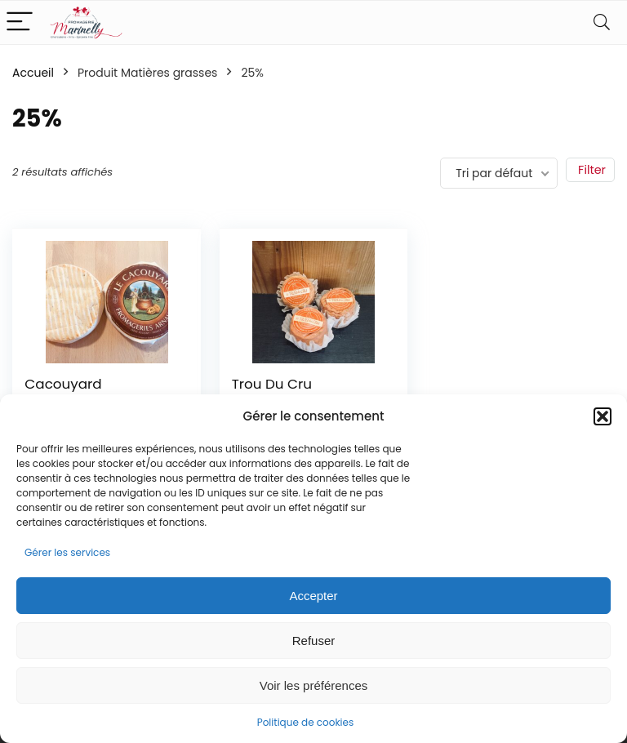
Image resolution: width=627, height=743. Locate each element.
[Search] (601, 22)
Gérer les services (67, 552)
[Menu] (19, 22)
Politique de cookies (305, 722)
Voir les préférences (314, 685)
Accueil (33, 73)
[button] (602, 416)
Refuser (314, 640)
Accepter (313, 596)
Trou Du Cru (272, 384)
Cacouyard (62, 384)
